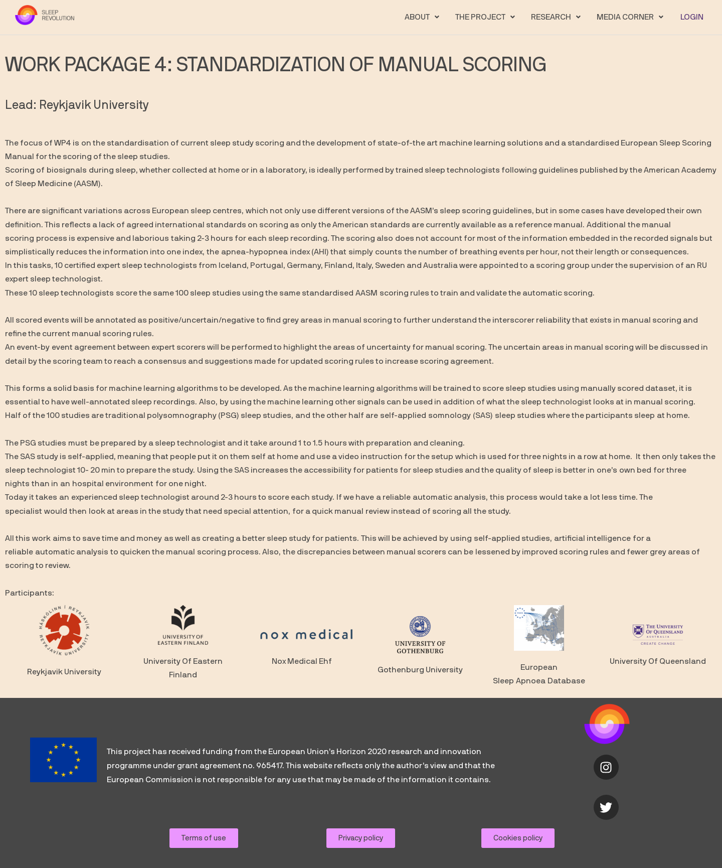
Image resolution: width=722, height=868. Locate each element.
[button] (423, 17)
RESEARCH (557, 17)
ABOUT (423, 17)
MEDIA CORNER (631, 17)
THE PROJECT (486, 17)
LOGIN (692, 17)
